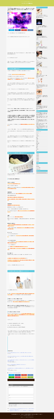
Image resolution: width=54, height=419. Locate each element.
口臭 (36, 140)
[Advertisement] (21, 45)
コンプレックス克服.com (27, 3)
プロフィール (22, 5)
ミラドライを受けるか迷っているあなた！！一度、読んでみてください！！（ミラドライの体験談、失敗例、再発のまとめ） (21, 360)
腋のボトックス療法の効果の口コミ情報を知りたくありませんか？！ (17, 364)
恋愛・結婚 (37, 143)
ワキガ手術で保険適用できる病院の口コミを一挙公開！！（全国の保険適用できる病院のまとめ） (41, 48)
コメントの (38, 167)
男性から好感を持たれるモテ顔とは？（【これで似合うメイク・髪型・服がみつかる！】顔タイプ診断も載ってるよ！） (41, 86)
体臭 (36, 137)
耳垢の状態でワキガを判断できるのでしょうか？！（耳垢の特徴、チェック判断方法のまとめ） (22, 410)
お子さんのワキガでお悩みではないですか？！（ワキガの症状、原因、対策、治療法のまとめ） (20, 356)
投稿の (37, 166)
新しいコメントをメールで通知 (13, 404)
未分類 (37, 144)
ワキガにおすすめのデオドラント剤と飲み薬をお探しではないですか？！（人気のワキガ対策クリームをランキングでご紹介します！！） (22, 409)
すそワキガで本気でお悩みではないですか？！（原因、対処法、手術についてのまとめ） (20, 352)
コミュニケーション (38, 131)
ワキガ (37, 134)
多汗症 (37, 141)
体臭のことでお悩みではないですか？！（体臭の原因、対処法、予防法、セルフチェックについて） (41, 117)
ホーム (18, 5)
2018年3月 (37, 158)
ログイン (37, 164)
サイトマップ (34, 5)
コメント (10, 387)
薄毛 (36, 147)
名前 (9, 395)
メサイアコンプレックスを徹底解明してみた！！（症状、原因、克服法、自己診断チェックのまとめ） (41, 26)
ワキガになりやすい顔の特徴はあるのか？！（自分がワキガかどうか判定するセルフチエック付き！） (41, 37)
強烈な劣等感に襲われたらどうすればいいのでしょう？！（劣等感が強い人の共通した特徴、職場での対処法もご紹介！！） (41, 107)
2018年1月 (37, 161)
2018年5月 (37, 155)
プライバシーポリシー (28, 5)
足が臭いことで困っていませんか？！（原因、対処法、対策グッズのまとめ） (41, 76)
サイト (9, 400)
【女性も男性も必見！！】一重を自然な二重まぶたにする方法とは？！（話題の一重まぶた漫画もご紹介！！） (41, 96)
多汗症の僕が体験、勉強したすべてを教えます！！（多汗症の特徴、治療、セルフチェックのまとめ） (41, 121)
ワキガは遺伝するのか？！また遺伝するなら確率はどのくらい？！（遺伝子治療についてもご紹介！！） (20, 368)
